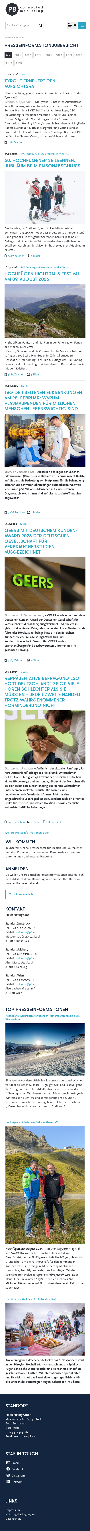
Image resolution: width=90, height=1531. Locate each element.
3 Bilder (35, 374)
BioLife (24, 386)
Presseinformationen (14, 38)
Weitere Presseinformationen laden (27, 833)
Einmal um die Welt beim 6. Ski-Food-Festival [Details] (30, 1299)
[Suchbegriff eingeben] (24, 25)
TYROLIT (26, 74)
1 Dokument (53, 822)
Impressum (12, 1510)
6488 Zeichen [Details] (16, 822)
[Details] (45, 198)
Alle (8, 55)
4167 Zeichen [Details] (16, 660)
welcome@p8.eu (26, 932)
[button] (72, 25)
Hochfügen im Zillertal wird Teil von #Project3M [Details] (31, 1122)
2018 (19, 63)
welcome (21, 984)
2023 (48, 55)
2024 (38, 55)
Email (12, 1463)
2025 (28, 55)
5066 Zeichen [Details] (16, 512)
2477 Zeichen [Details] (16, 256)
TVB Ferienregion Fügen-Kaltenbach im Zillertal (45, 154)
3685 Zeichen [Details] (16, 374)
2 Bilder (35, 256)
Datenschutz (13, 1518)
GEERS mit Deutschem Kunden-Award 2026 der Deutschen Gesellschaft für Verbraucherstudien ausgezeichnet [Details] (41, 541)
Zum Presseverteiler (21, 894)
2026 (17, 55)
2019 (9, 63)
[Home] (27, 9)
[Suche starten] (40, 25)
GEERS (23, 524)
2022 (59, 55)
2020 (79, 55)
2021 (69, 55)
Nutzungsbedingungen (20, 1514)
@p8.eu (31, 984)
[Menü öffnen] (82, 25)
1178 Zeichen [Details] (15, 142)
